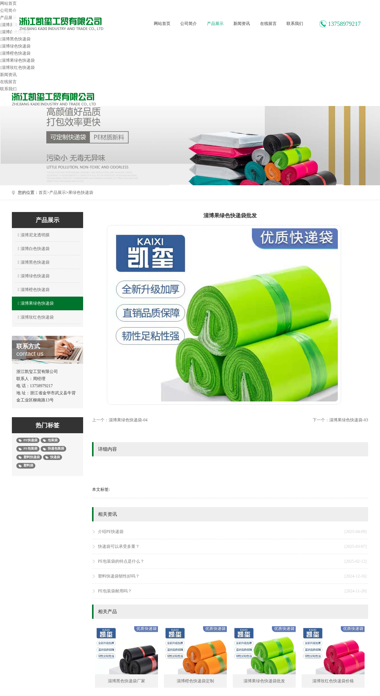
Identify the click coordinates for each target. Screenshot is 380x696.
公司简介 (188, 23)
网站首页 (162, 23)
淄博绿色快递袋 (15, 46)
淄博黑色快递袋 (15, 39)
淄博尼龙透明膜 (33, 235)
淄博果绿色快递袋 (17, 60)
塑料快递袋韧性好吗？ (232, 576)
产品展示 (215, 23)
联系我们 (294, 23)
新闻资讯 (241, 23)
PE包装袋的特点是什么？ (232, 561)
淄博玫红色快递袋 (17, 67)
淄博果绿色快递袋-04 (128, 420)
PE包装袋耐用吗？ (232, 591)
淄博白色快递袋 (33, 248)
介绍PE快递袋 (232, 531)
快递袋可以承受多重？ (232, 546)
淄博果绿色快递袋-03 (348, 420)
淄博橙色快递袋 (15, 53)
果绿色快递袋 (80, 192)
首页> (44, 192)
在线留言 (268, 23)
